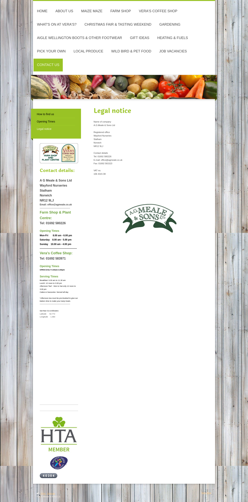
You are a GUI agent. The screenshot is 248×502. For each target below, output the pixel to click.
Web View (206, 493)
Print (41, 493)
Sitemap (51, 493)
